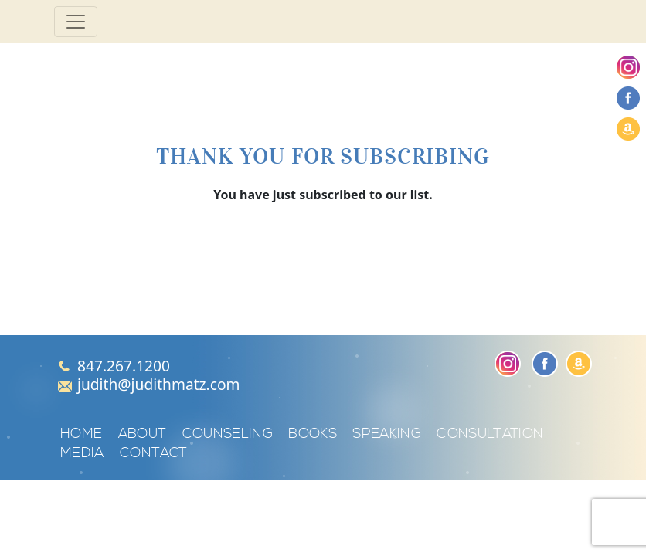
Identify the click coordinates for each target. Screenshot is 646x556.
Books (312, 433)
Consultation (490, 433)
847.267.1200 (123, 366)
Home (81, 433)
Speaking (386, 433)
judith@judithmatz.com (158, 384)
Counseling (228, 433)
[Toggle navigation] (75, 21)
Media (82, 453)
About (142, 433)
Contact (153, 453)
